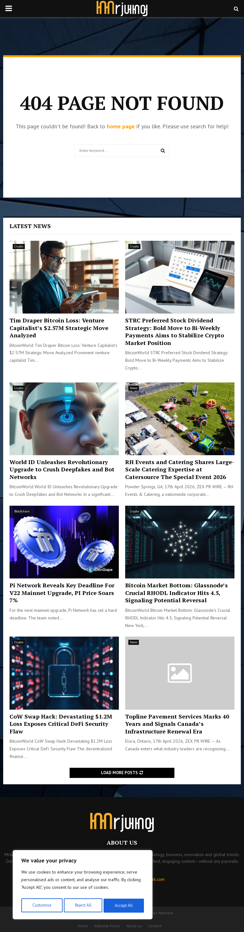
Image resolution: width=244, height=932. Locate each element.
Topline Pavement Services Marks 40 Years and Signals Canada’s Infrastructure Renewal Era (177, 724)
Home (83, 925)
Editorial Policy (107, 925)
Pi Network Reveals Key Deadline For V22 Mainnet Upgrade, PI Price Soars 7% (62, 592)
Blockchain (22, 511)
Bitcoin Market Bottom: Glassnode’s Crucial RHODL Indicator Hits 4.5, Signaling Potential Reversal (176, 592)
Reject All (83, 905)
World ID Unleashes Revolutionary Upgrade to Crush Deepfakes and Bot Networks (62, 469)
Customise (41, 905)
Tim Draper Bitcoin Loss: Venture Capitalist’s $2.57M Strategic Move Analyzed (59, 327)
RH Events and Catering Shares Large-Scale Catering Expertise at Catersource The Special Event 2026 (179, 469)
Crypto (18, 246)
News (133, 388)
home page (121, 126)
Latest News (30, 226)
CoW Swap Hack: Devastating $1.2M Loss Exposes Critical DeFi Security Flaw (61, 724)
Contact (154, 925)
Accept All (124, 905)
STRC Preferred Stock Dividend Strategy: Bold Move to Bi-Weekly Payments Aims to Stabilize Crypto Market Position (174, 331)
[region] (82, 886)
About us (134, 925)
